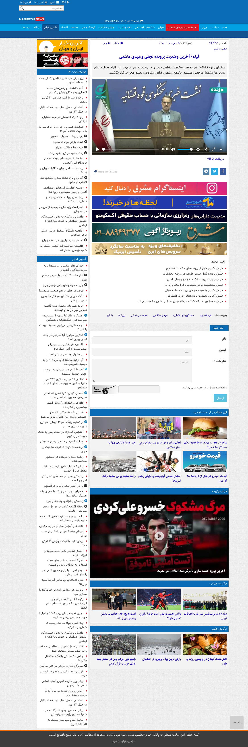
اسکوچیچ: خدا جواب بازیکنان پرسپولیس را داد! (118, 616)
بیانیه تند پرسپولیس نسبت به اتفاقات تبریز (205, 616)
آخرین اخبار (79, 259)
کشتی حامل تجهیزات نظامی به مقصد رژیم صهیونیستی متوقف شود (62, 648)
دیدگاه (37, 27)
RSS (66, 2)
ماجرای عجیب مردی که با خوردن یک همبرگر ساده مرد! (205, 445)
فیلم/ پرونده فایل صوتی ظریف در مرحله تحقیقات (193, 274)
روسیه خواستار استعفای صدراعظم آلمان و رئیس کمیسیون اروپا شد (65, 190)
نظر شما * (219, 361)
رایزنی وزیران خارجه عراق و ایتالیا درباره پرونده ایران (66, 693)
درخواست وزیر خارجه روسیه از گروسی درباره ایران (63, 209)
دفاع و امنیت (125, 27)
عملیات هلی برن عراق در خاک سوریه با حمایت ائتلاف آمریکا (63, 129)
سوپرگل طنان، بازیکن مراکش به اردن (61, 666)
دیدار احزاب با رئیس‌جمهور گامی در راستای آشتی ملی (64, 572)
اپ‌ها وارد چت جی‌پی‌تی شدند (65, 354)
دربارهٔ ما (26, 2)
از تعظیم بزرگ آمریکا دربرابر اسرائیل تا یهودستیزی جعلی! (63, 424)
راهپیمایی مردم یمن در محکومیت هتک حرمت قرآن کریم (116, 661)
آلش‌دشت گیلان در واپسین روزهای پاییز (206, 661)
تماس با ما (41, 2)
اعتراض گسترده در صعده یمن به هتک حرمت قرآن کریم (62, 434)
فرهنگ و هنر (88, 27)
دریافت (215, 158)
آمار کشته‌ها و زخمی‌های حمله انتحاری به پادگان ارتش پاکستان (67, 90)
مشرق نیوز (195, 11)
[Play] (97, 149)
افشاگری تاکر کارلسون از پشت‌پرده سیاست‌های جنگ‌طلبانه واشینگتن (64, 318)
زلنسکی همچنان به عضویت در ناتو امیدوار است (64, 478)
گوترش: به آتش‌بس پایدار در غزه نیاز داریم (63, 673)
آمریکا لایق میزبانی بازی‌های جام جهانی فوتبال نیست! (65, 371)
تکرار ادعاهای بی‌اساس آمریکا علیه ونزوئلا (64, 582)
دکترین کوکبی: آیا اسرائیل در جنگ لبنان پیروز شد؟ (65, 337)
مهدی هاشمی (160, 315)
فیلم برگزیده (219, 491)
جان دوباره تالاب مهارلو (122, 442)
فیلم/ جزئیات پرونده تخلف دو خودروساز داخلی (195, 279)
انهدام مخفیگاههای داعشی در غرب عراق (64, 533)
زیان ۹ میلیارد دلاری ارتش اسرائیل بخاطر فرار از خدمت (65, 468)
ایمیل (222, 350)
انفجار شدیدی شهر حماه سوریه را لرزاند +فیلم (65, 553)
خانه (224, 27)
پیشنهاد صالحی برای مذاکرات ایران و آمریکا (63, 170)
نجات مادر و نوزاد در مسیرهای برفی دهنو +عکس (160, 445)
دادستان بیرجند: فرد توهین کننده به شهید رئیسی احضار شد (63, 248)
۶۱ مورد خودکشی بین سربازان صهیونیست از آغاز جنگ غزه (67, 347)
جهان (161, 27)
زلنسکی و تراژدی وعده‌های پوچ (64, 501)
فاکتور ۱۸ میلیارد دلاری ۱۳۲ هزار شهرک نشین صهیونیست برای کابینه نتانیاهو (65, 383)
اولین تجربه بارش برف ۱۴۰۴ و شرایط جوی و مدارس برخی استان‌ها (63, 615)
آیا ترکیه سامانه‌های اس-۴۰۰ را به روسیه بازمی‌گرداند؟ (65, 362)
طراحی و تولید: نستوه (124, 741)
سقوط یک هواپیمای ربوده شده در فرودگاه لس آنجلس (65, 160)
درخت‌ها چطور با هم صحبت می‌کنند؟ (61, 291)
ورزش (204, 27)
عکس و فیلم (50, 27)
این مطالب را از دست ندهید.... (208, 412)
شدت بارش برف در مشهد (68, 142)
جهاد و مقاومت (106, 27)
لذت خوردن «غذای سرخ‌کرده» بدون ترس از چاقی (64, 298)
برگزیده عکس (219, 628)
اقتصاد (64, 27)
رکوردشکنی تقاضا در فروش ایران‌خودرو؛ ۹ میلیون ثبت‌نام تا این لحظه (66, 603)
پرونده (121, 315)
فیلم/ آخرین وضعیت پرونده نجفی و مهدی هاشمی (159, 56)
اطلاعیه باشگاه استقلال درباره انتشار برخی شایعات (63, 233)
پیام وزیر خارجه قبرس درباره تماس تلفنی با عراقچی (64, 683)
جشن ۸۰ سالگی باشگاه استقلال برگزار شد (66, 658)
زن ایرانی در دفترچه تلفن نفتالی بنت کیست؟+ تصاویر (63, 80)
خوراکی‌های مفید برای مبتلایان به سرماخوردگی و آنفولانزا (65, 268)
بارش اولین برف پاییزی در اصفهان (161, 659)
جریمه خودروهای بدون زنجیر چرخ (63, 285)
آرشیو (54, 2)
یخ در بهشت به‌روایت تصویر (67, 136)
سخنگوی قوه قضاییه (183, 315)
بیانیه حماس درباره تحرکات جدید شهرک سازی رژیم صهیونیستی (65, 712)
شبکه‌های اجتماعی (145, 27)
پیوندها (26, 27)
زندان (110, 315)
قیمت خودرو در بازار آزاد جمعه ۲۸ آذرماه (207, 478)
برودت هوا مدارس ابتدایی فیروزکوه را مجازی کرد (63, 592)
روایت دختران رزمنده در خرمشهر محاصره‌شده (66, 459)
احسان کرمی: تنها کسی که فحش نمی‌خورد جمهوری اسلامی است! (65, 395)
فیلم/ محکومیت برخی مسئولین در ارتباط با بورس (193, 285)
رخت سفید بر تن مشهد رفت (119, 476)
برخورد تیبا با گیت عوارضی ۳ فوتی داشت (64, 100)
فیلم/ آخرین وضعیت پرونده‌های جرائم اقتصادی (195, 296)
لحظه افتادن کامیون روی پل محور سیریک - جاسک (65, 509)
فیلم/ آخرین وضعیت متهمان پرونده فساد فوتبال (194, 290)
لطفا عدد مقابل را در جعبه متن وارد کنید (204, 388)
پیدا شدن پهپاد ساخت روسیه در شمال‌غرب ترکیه (66, 199)
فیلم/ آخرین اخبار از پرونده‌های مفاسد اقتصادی (194, 268)
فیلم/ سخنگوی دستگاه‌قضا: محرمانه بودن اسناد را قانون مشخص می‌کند (180, 301)
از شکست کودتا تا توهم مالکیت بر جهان (64, 449)
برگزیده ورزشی (218, 583)
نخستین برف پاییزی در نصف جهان (62, 240)
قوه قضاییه (205, 315)
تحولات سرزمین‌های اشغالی (182, 27)
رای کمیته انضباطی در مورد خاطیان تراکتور (64, 119)
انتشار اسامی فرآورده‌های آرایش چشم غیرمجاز (159, 478)
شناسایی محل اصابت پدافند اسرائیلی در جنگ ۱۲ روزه (63, 109)
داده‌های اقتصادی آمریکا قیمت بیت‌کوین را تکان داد (67, 405)
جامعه (74, 27)
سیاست (215, 27)
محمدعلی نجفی (139, 315)
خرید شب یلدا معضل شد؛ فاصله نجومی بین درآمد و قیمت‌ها (65, 308)
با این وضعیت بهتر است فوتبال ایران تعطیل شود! (160, 616)
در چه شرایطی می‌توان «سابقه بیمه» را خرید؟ (63, 327)
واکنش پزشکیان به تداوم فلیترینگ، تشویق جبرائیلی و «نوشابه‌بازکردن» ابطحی (64, 221)
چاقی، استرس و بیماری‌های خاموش (61, 441)
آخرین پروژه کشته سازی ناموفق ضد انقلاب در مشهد (191, 571)
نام (224, 339)
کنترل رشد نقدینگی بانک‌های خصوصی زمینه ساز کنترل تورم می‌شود (64, 414)
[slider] (130, 149)
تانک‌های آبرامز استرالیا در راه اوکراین (61, 526)
